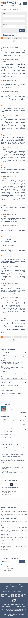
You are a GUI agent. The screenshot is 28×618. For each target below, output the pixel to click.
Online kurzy (14, 382)
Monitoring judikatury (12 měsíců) (8, 434)
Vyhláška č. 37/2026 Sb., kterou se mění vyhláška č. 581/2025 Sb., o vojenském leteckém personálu (13, 250)
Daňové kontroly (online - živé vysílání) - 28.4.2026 (14, 377)
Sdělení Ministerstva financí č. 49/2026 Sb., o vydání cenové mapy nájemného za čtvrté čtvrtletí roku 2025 (13, 86)
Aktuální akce (14, 352)
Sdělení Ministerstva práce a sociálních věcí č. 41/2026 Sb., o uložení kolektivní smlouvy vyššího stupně (13, 209)
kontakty (7, 586)
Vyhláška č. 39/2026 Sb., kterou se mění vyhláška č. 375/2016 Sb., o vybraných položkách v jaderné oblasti (13, 230)
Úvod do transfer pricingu (6, 395)
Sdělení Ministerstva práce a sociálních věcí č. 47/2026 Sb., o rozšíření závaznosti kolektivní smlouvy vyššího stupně (13, 110)
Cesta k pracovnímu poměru (7, 390)
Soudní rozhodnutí (8, 507)
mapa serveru (4, 584)
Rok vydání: (5, 24)
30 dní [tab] (22, 447)
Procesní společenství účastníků (9, 518)
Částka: (4, 18)
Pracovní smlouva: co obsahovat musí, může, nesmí (12, 387)
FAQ (22, 586)
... (23, 38)
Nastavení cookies (21, 591)
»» (14, 40)
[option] (14, 409)
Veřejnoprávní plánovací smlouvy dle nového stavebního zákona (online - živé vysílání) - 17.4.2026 (14, 362)
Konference (14, 416)
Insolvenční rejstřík (6, 570)
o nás (10, 584)
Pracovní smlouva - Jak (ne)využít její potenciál (11, 393)
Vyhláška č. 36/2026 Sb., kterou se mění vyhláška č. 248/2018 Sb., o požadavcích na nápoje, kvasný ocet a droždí (13, 261)
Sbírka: (4, 13)
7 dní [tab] (14, 447)
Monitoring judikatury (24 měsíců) (8, 431)
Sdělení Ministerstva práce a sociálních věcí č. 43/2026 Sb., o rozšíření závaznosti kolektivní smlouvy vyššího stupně (13, 171)
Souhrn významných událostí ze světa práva (10, 456)
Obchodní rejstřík (5, 564)
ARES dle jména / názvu (7, 568)
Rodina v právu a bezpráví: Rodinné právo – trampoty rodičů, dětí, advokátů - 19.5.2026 (14, 420)
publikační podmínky (15, 586)
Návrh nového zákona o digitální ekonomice (10, 464)
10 (21, 38)
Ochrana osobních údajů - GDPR (9, 591)
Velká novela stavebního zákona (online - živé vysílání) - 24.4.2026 (14, 373)
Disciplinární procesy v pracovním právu (9, 385)
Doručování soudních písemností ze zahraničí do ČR (12, 454)
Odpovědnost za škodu (6, 543)
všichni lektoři (23, 412)
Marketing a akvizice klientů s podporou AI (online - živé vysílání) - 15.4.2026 (14, 357)
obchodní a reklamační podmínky (14, 588)
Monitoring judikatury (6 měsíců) (8, 437)
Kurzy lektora (11, 409)
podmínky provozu (21, 584)
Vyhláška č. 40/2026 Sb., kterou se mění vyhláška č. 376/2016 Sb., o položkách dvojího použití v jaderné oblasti (13, 220)
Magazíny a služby (14, 429)
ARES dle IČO (5, 566)
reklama (14, 584)
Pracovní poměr (5, 525)
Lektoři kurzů (5, 404)
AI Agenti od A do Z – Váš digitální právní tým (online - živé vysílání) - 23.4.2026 (14, 367)
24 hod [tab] (5, 447)
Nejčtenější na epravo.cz (11, 444)
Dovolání (3, 462)
